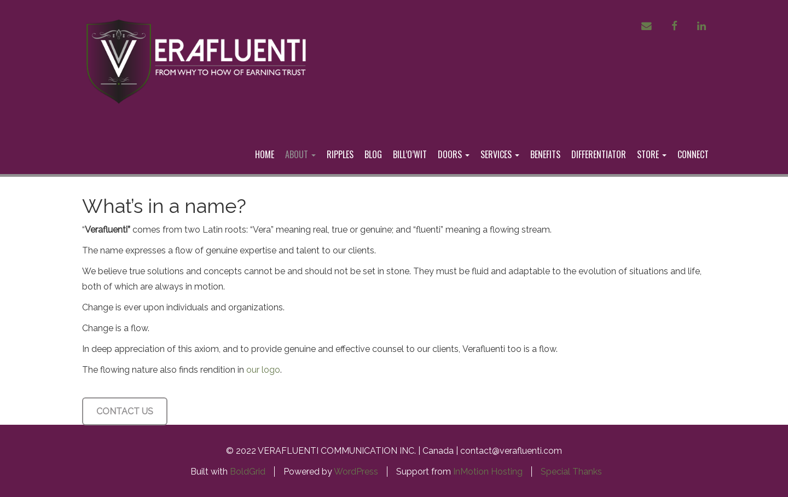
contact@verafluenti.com (511, 451)
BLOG (373, 154)
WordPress (356, 471)
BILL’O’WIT (410, 154)
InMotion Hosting (488, 471)
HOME (264, 154)
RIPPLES (340, 154)
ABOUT (300, 154)
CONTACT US (124, 411)
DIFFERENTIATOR (598, 154)
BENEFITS (545, 154)
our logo (263, 370)
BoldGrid (247, 471)
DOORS (454, 154)
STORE (652, 154)
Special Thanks (571, 471)
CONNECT (693, 154)
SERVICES (499, 154)
